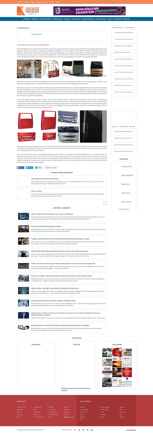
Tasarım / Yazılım (115, 126)
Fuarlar (102, 412)
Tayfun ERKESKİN (123, 175)
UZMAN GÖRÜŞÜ (100, 19)
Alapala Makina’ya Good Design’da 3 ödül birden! (124, 59)
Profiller (103, 417)
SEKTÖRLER (26, 19)
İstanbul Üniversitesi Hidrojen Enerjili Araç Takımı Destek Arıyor (124, 72)
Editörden (26, 2)
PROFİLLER (126, 19)
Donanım (36, 414)
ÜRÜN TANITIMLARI (45, 19)
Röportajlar (83, 417)
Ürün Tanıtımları (84, 409)
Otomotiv (132, 126)
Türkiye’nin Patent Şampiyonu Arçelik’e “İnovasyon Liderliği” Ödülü (124, 65)
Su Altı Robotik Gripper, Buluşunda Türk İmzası (124, 32)
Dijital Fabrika (37, 412)
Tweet (30, 167)
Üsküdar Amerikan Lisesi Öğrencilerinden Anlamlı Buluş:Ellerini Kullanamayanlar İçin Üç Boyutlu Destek (124, 46)
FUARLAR (110, 19)
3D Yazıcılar (20, 414)
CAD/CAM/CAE (37, 407)
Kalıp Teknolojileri (53, 414)
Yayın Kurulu (39, 2)
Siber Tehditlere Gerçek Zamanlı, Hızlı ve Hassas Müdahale (124, 131)
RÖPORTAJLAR (76, 19)
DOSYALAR (67, 19)
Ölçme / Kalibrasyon (69, 417)
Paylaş (21, 167)
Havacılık (51, 407)
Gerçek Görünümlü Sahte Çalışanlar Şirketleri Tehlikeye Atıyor (124, 144)
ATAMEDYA (131, 430)
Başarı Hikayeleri (105, 407)
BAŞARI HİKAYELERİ (88, 19)
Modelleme (66, 409)
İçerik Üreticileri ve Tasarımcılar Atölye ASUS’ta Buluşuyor (124, 85)
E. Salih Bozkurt (122, 166)
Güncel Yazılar (83, 412)
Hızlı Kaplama (52, 409)
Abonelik (51, 2)
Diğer (35, 409)
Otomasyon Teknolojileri (67, 415)
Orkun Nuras (121, 193)
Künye (32, 2)
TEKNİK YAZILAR (58, 19)
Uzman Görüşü (104, 409)
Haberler (82, 407)
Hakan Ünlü (121, 184)
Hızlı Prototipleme (53, 412)
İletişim (58, 2)
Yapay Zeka (66, 412)
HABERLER (34, 19)
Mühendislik (123, 126)
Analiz (18, 417)
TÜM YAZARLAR (124, 209)
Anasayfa (19, 2)
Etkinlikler (103, 414)
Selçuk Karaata (122, 202)
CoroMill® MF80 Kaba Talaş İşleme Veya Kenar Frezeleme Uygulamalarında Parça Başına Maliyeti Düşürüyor (124, 39)
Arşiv (46, 2)
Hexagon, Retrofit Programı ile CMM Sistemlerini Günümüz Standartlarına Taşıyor (124, 138)
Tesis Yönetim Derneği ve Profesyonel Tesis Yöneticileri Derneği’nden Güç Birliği (124, 79)
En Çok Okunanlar (117, 27)
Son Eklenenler (129, 27)
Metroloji (66, 407)
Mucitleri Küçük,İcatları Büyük (122, 52)
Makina (50, 417)
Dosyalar (82, 414)
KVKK (81, 419)
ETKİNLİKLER (118, 19)
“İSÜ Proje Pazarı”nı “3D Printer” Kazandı (124, 92)
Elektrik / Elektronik (39, 417)
